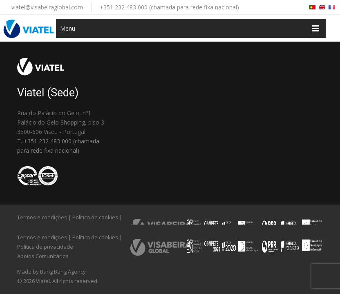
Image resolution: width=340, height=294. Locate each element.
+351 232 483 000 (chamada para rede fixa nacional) (169, 7)
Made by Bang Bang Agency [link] (51, 271)
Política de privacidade (45, 246)
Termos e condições (42, 217)
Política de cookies (95, 217)
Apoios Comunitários (43, 256)
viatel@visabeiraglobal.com (47, 7)
